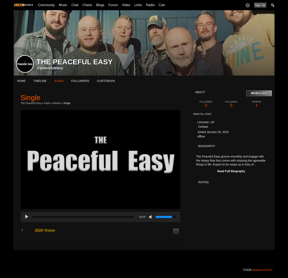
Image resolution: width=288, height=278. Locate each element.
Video (126, 5)
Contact (203, 126)
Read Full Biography (231, 171)
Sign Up (260, 5)
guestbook (106, 81)
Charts (87, 5)
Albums (57, 103)
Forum (113, 5)
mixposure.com (262, 269)
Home (21, 81)
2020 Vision (45, 230)
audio (58, 81)
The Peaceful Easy (31, 103)
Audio (47, 103)
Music (63, 5)
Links (138, 5)
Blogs (100, 5)
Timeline (40, 81)
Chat (75, 5)
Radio (150, 5)
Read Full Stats (202, 114)
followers (80, 81)
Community (46, 5)
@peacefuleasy (50, 68)
